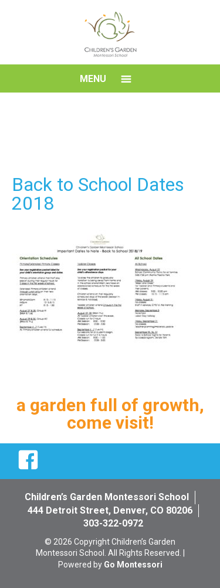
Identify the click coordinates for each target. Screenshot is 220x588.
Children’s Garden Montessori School (107, 496)
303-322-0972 (113, 523)
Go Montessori (133, 564)
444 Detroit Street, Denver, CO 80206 (110, 510)
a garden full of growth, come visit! (110, 414)
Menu (93, 78)
